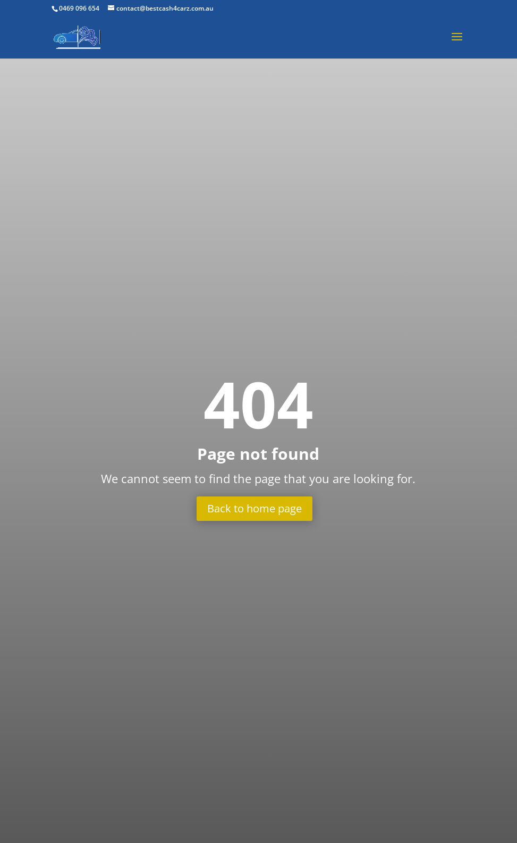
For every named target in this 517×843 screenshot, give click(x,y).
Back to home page (254, 508)
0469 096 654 (79, 8)
